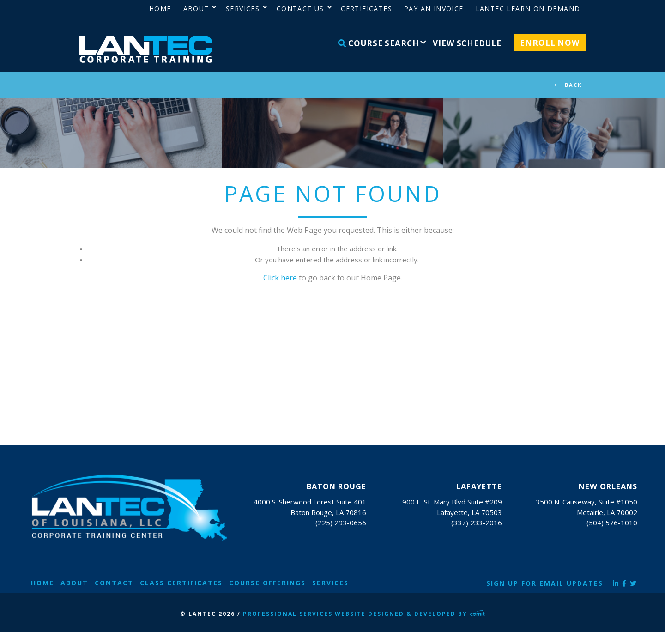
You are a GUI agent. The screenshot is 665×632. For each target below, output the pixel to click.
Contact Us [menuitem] (300, 8)
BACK (573, 84)
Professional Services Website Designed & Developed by (364, 614)
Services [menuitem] (243, 8)
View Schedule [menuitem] (467, 43)
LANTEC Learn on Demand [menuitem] (528, 8)
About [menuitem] (196, 8)
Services (330, 582)
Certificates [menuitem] (366, 8)
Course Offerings (267, 582)
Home (42, 582)
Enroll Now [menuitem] (550, 42)
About (74, 582)
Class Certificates (181, 582)
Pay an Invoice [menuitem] (434, 8)
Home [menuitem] (160, 8)
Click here (280, 278)
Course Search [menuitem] (378, 43)
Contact (114, 582)
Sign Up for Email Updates (544, 583)
